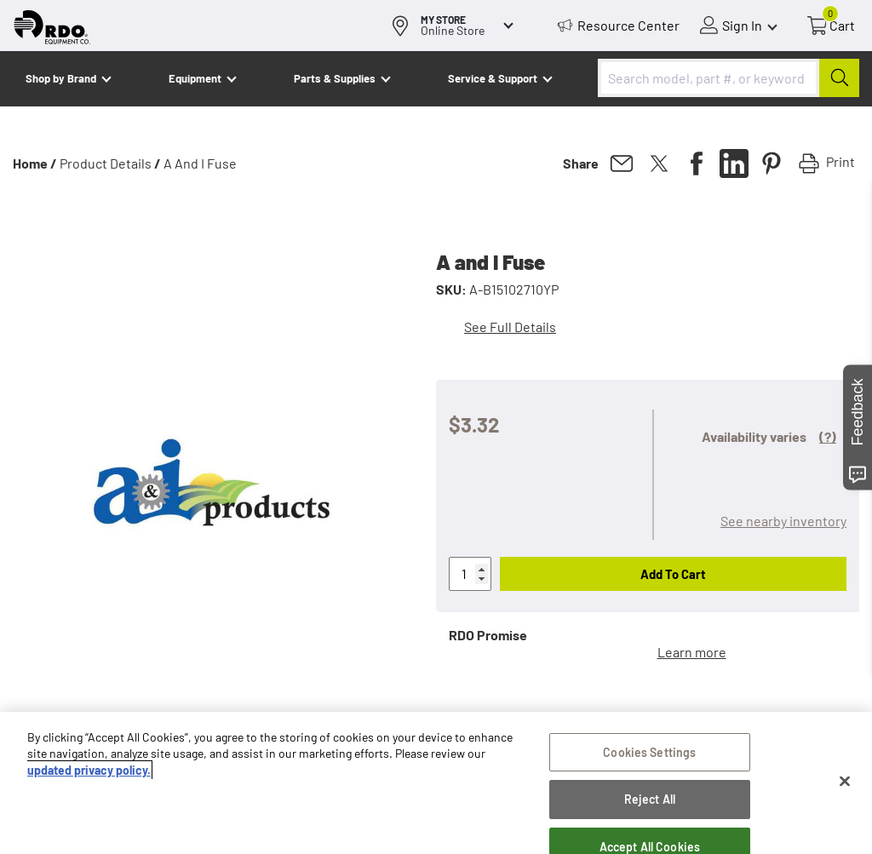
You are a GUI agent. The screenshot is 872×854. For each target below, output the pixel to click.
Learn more (691, 652)
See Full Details (510, 326)
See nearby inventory (783, 521)
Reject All (649, 805)
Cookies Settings (649, 757)
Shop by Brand (61, 78)
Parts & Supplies (335, 78)
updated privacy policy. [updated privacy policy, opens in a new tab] (89, 775)
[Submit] (839, 78)
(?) (827, 436)
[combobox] (728, 78)
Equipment (195, 78)
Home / (35, 163)
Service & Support (492, 78)
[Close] (844, 786)
